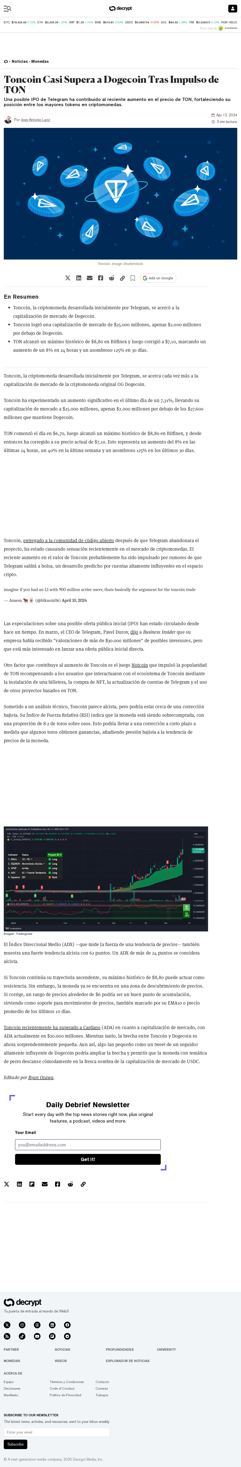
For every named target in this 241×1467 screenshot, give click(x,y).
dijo (134, 632)
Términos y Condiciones (67, 1382)
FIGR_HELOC (229, 22)
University (166, 1349)
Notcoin (140, 665)
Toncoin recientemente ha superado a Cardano (52, 1027)
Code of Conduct (62, 1388)
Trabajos (102, 1395)
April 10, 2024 (74, 600)
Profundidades (120, 1349)
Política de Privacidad (65, 1395)
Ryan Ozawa (40, 1077)
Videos (61, 1361)
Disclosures (12, 1388)
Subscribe (16, 1444)
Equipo (9, 1382)
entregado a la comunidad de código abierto (68, 540)
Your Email (25, 1132)
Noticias (62, 1349)
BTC (7, 22)
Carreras (102, 1388)
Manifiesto (11, 1395)
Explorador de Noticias (127, 1361)
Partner (11, 1349)
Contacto (102, 1382)
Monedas (12, 1361)
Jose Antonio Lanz (35, 119)
